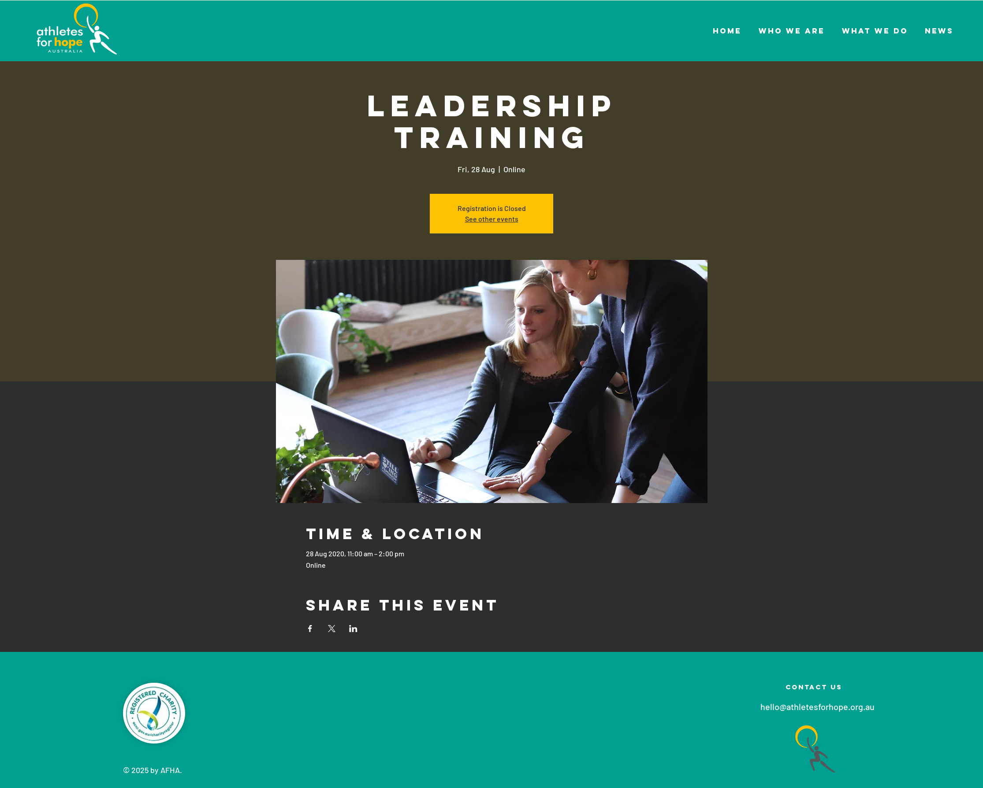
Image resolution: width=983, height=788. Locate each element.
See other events (491, 219)
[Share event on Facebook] (310, 628)
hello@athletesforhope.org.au (817, 706)
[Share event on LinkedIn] (353, 628)
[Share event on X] (332, 628)
